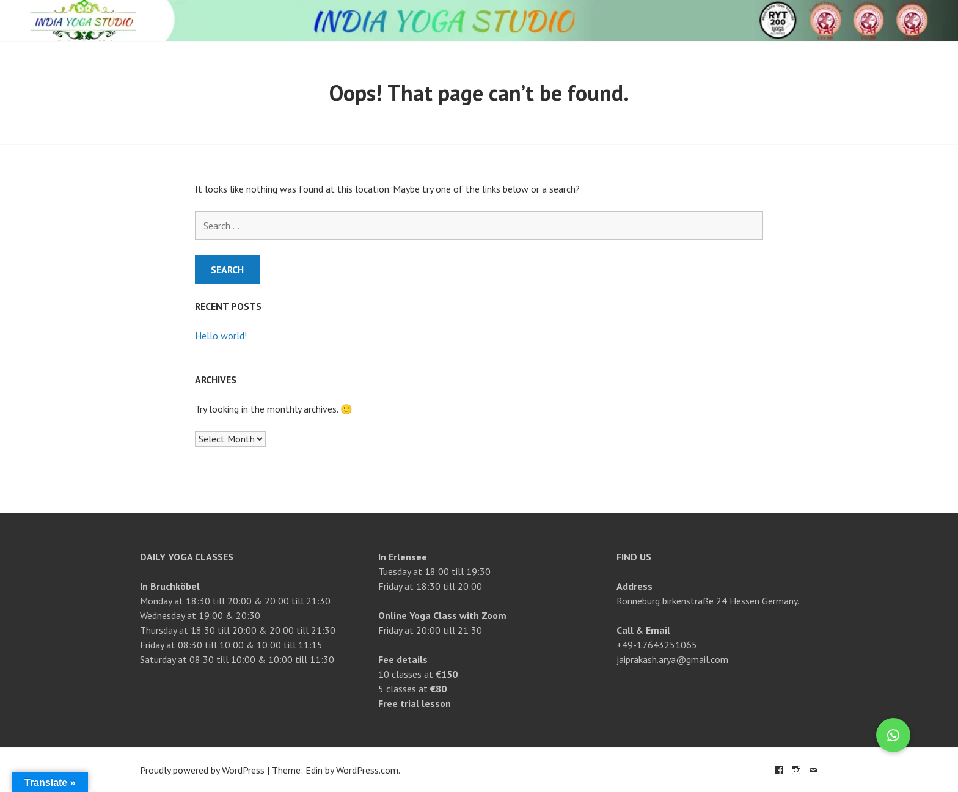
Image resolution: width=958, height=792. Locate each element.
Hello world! (221, 335)
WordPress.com (367, 770)
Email (813, 770)
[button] (893, 735)
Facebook (779, 770)
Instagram (796, 770)
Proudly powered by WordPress (202, 770)
